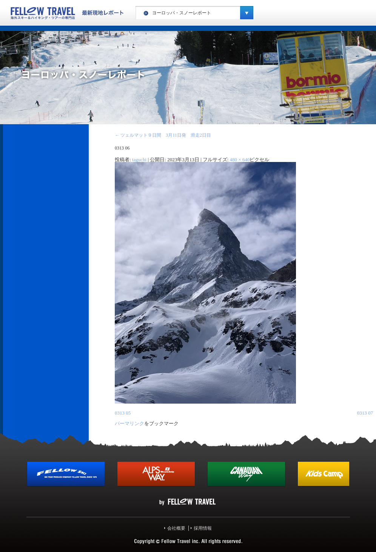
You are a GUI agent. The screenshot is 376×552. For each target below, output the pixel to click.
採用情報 (203, 528)
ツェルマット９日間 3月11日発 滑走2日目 (163, 135)
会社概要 (176, 528)
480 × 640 (240, 159)
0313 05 (123, 413)
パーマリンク (129, 423)
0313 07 (365, 413)
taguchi (139, 159)
